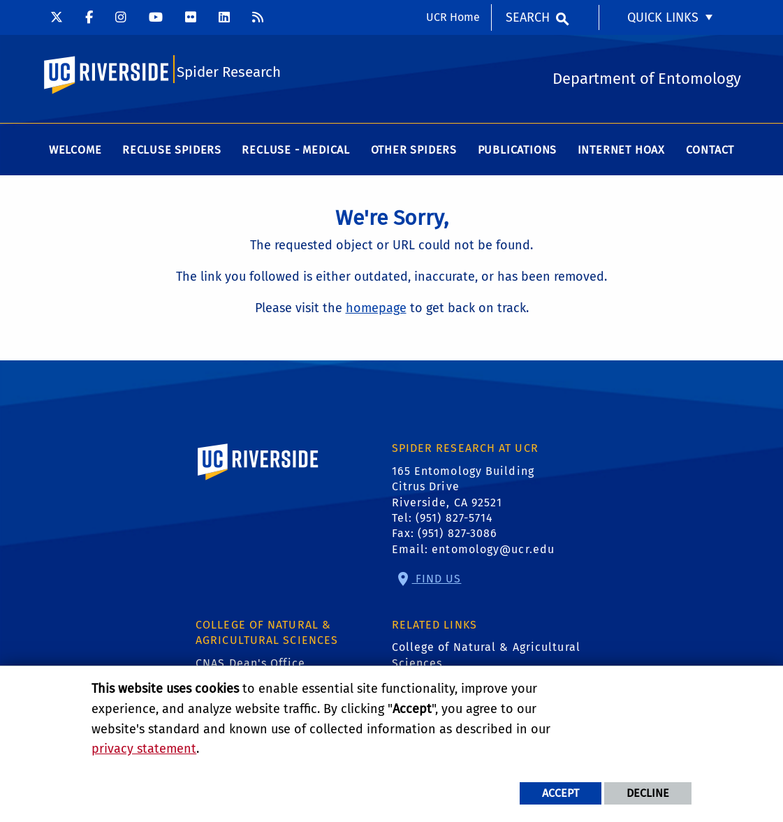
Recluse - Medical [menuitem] (296, 153)
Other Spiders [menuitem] (414, 153)
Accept (560, 793)
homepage (376, 311)
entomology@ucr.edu (493, 552)
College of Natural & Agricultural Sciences (486, 658)
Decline (648, 793)
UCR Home (453, 17)
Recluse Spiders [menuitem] (171, 153)
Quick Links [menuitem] (662, 17)
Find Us (437, 582)
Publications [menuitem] (517, 153)
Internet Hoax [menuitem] (621, 153)
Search (528, 17)
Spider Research (228, 74)
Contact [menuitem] (710, 153)
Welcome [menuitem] (75, 153)
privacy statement (144, 748)
